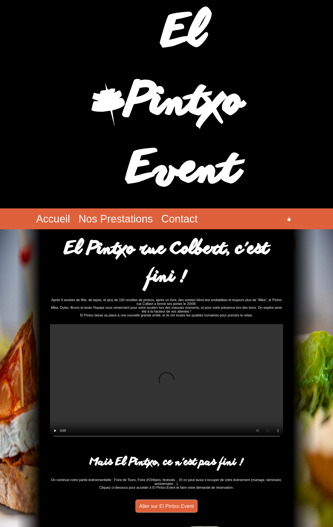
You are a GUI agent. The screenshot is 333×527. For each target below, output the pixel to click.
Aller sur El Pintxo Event (166, 506)
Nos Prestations (116, 219)
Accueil (53, 219)
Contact (179, 219)
